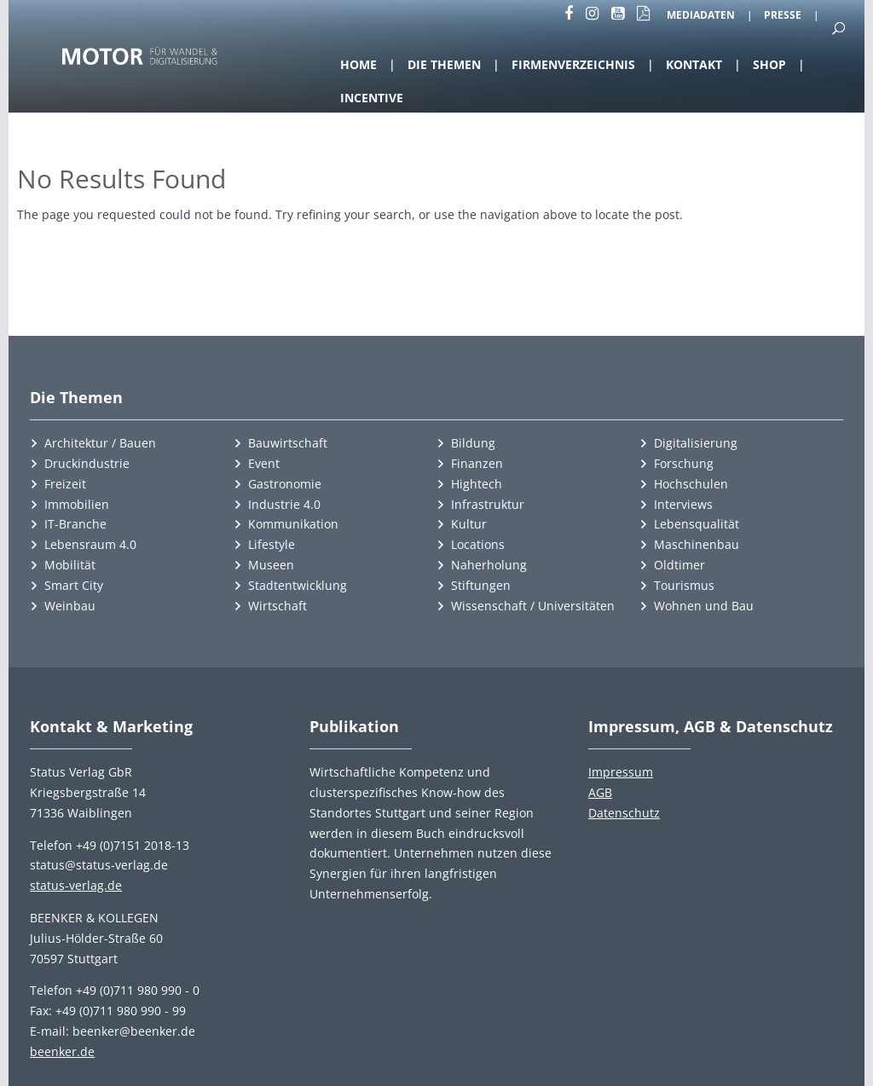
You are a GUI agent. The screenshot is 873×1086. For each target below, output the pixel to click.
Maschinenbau (696, 544)
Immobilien (76, 504)
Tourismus (684, 585)
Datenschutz (624, 813)
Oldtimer (679, 565)
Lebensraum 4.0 (90, 544)
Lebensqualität (696, 524)
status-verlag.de (76, 885)
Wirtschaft (277, 606)
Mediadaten (701, 16)
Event (264, 463)
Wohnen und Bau (704, 606)
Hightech (476, 484)
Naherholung (489, 565)
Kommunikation (293, 524)
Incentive (371, 98)
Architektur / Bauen (100, 443)
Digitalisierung (695, 443)
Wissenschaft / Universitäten (533, 606)
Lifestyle (271, 544)
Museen (271, 565)
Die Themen (444, 64)
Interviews (683, 504)
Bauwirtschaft (287, 443)
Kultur (469, 524)
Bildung (473, 443)
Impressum (620, 772)
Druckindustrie (87, 463)
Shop (769, 64)
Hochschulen (691, 484)
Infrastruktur (487, 504)
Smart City (73, 585)
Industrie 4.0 (284, 504)
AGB (600, 792)
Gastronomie (284, 484)
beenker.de (62, 1051)
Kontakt (694, 64)
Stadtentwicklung (297, 585)
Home (358, 64)
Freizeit (65, 484)
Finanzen (477, 463)
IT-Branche (75, 524)
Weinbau (69, 606)
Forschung (684, 463)
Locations (478, 544)
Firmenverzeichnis (573, 64)
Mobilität (69, 565)
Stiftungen (481, 585)
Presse (782, 16)
